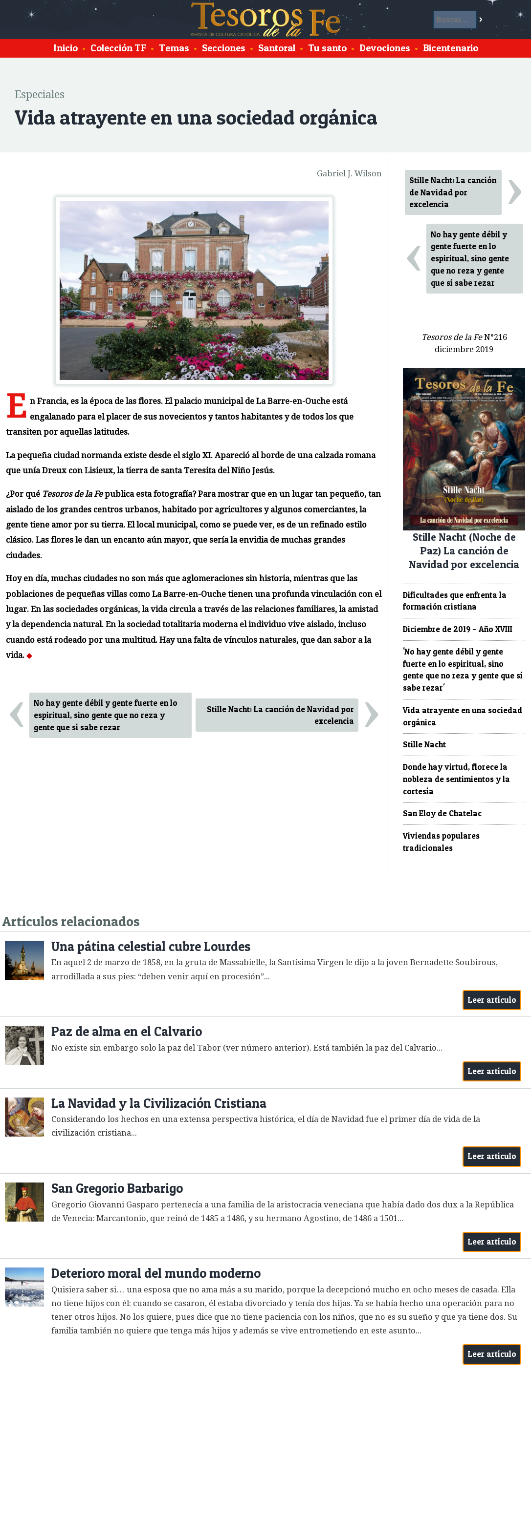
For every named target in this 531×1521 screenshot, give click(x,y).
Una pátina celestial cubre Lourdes (150, 946)
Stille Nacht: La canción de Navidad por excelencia (280, 715)
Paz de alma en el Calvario (126, 1031)
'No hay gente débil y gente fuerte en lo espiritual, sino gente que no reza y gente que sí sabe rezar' (463, 670)
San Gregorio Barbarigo (117, 1188)
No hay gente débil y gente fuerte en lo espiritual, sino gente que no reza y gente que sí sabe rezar (105, 715)
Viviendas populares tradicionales (441, 842)
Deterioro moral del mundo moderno (156, 1273)
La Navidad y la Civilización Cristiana (158, 1103)
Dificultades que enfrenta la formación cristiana (455, 601)
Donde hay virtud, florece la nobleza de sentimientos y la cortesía (456, 779)
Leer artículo (492, 1000)
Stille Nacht (424, 744)
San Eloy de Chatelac (442, 813)
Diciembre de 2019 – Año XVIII (457, 629)
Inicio (65, 48)
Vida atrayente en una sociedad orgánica (462, 716)
